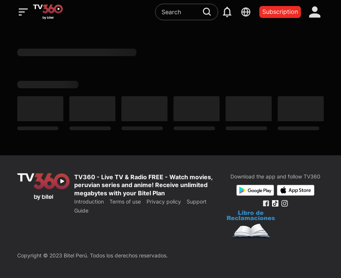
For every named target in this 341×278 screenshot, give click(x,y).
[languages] (245, 12)
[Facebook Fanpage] (266, 203)
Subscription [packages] (280, 11)
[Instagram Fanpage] (284, 203)
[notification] (227, 12)
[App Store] (295, 190)
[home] (48, 12)
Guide (81, 210)
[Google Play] (255, 190)
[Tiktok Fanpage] (275, 203)
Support (196, 201)
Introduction (89, 201)
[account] (314, 12)
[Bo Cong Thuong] (251, 225)
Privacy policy (164, 201)
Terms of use (125, 201)
